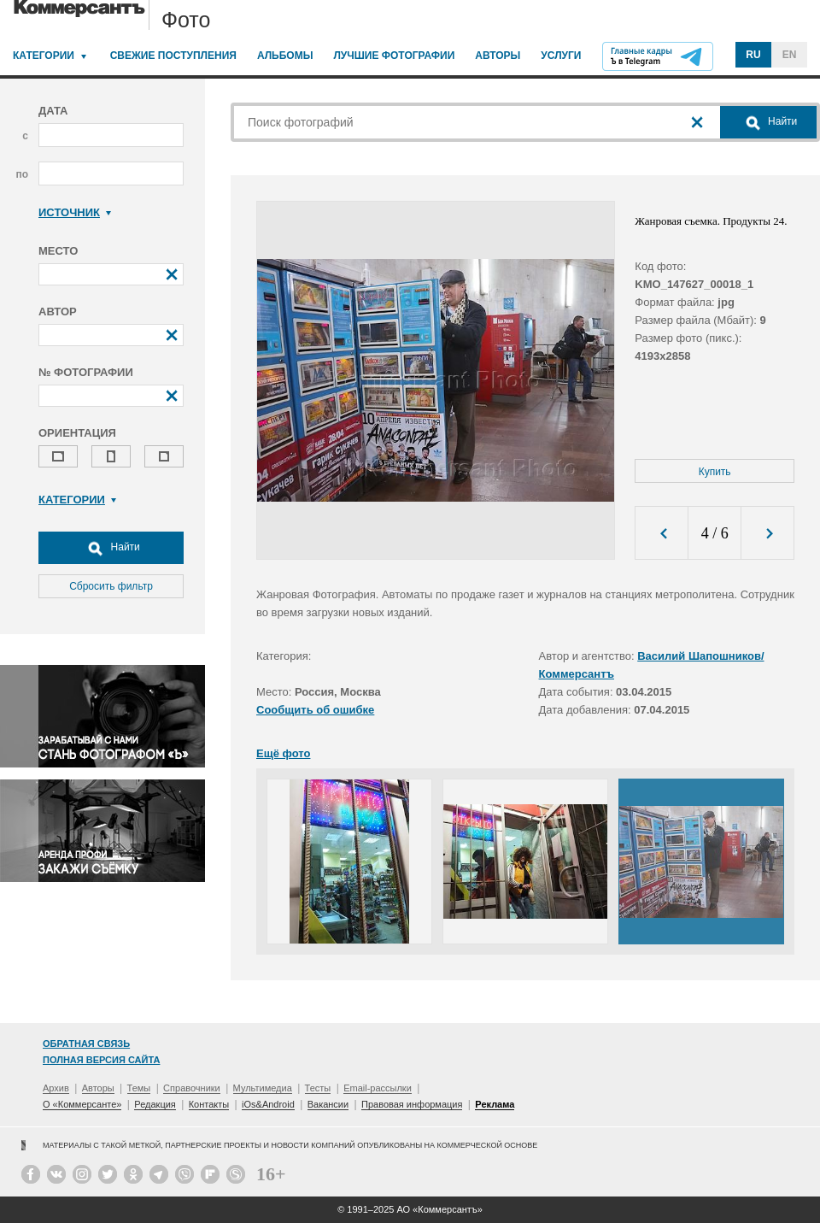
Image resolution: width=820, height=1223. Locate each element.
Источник (74, 212)
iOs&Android (268, 1104)
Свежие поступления (173, 56)
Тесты (318, 1088)
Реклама (494, 1104)
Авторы (497, 56)
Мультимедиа (262, 1088)
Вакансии (328, 1104)
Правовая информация (411, 1104)
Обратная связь (86, 1043)
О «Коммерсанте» (82, 1104)
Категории (43, 56)
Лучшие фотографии (393, 56)
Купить (715, 472)
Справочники (191, 1088)
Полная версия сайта (101, 1060)
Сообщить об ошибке (315, 709)
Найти (111, 548)
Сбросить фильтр (111, 586)
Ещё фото (283, 753)
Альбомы (285, 56)
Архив (56, 1088)
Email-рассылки (377, 1088)
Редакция (154, 1104)
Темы (139, 1088)
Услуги (561, 56)
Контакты (209, 1104)
